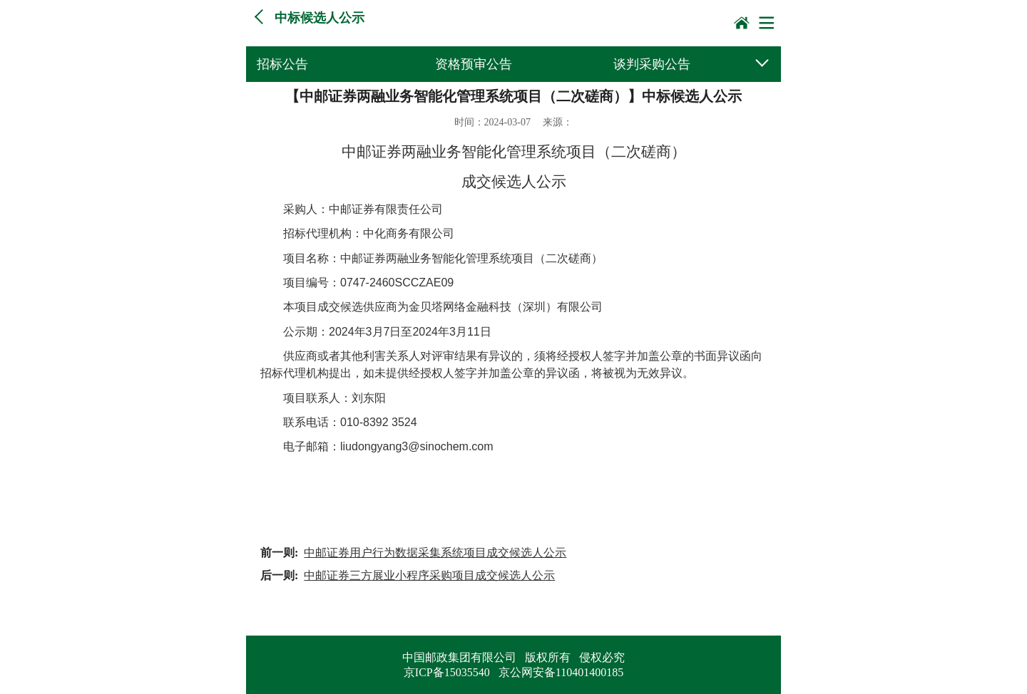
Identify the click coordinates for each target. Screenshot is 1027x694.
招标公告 (282, 64)
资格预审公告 (473, 64)
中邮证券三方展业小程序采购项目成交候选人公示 (429, 575)
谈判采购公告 (651, 64)
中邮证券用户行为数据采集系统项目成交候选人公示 (435, 553)
